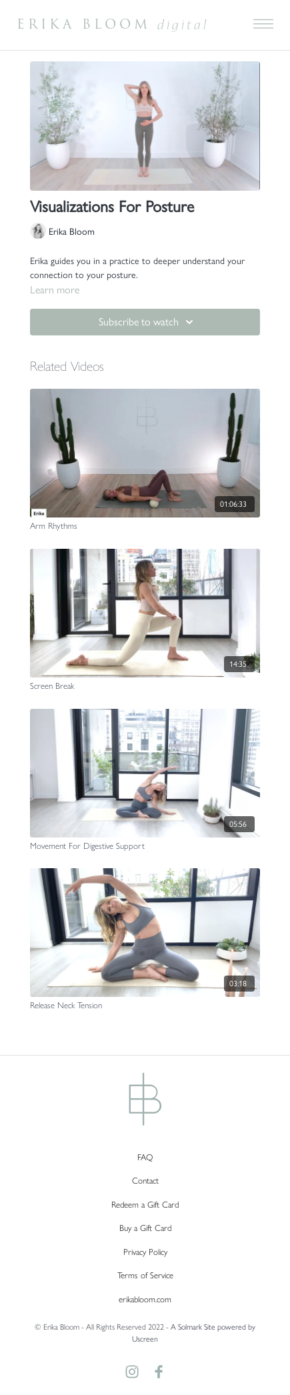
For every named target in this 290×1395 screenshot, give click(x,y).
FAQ (145, 1157)
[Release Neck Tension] (145, 1005)
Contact (145, 1181)
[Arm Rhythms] (145, 526)
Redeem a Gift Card (145, 1205)
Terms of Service (145, 1275)
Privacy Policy (145, 1252)
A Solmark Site (193, 1327)
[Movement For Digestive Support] (145, 846)
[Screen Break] (145, 686)
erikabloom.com (145, 1299)
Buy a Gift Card (145, 1228)
